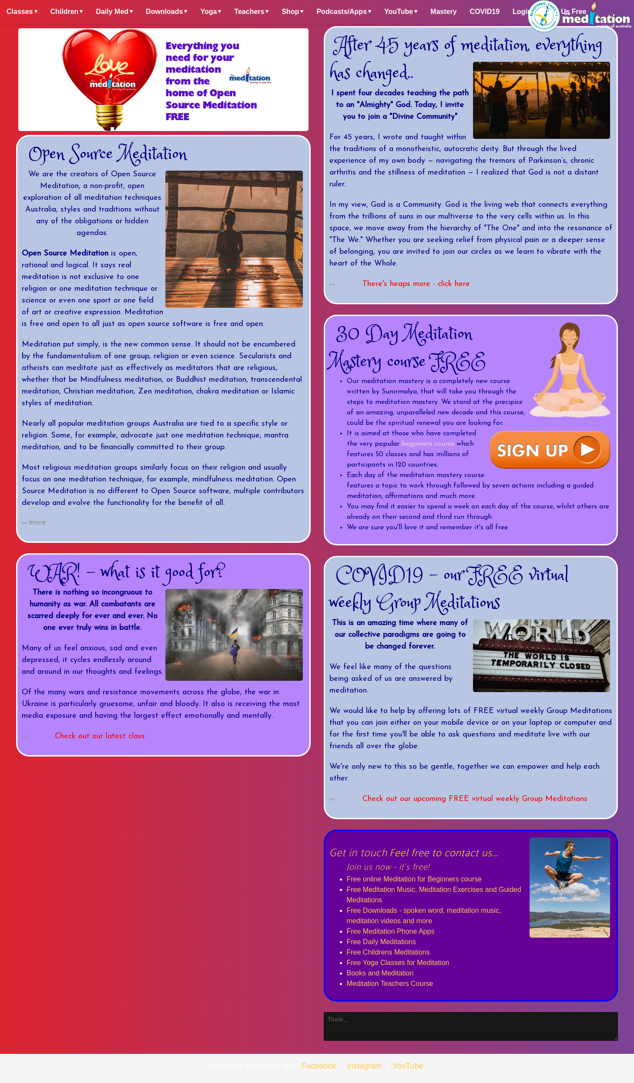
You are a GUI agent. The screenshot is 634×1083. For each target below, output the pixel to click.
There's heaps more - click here (416, 284)
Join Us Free (566, 11)
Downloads (164, 11)
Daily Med (112, 11)
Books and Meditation (380, 973)
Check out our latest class (100, 736)
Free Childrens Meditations (388, 952)
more (37, 522)
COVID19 (485, 11)
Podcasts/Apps (341, 11)
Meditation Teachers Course (390, 983)
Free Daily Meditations (381, 941)
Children (64, 11)
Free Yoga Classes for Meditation (398, 962)
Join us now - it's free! (388, 867)
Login (522, 11)
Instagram (364, 1066)
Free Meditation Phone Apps (391, 931)
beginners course (428, 444)
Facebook (319, 1066)
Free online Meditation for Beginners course (414, 879)
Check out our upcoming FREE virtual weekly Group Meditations (474, 799)
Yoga (208, 11)
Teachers (249, 11)
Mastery (443, 11)
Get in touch (358, 853)
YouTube (398, 11)
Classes (20, 11)
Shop (290, 11)
